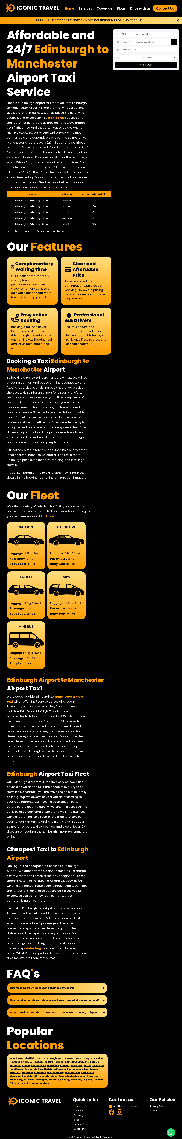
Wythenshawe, (55, 1072)
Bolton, (26, 1065)
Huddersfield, (39, 1065)
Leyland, (98, 1079)
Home (69, 8)
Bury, (20, 1079)
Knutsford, (40, 1072)
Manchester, (17, 1058)
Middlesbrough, (30, 1083)
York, (26, 1061)
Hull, (12, 1069)
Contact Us (165, 8)
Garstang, (52, 1076)
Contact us (79, 1128)
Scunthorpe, (90, 1069)
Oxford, (51, 1069)
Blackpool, (16, 1065)
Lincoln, (71, 1061)
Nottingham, (36, 1061)
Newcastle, (16, 1061)
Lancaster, (68, 1058)
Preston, (41, 1058)
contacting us (34, 948)
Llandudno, (82, 1061)
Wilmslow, (15, 1076)
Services (85, 8)
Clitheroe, (15, 1083)
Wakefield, (53, 1065)
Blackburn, (77, 1065)
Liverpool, (88, 1058)
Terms (153, 1110)
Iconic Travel (57, 118)
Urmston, (40, 1076)
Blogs (121, 8)
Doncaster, (98, 1065)
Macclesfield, (72, 1072)
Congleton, (28, 1076)
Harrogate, (60, 1061)
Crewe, (63, 1076)
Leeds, (78, 1058)
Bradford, (54, 1079)
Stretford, (15, 1072)
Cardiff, (42, 1069)
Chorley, (65, 1079)
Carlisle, (94, 1061)
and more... (46, 1083)
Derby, (71, 1076)
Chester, (65, 1065)
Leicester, (80, 1076)
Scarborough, (75, 1069)
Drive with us (140, 8)
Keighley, (87, 1079)
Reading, (61, 1069)
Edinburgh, (31, 1069)
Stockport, (28, 1072)
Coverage (104, 8)
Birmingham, (53, 1058)
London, (98, 1058)
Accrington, (41, 1079)
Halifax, (49, 1061)
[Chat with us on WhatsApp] (171, 1132)
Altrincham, (87, 1072)
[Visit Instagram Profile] (119, 1112)
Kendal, (19, 1069)
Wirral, (87, 1065)
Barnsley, (28, 1079)
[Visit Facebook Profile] (111, 1112)
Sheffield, (30, 1058)
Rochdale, (76, 1079)
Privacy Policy (158, 1106)
